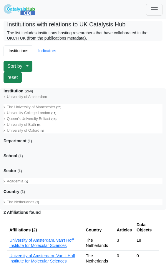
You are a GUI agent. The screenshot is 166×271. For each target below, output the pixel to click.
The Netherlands (20, 202)
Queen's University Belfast (28, 119)
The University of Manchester (31, 107)
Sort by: (16, 66)
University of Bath (21, 125)
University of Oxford (23, 130)
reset (12, 77)
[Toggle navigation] (154, 10)
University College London (28, 113)
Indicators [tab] (47, 50)
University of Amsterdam (27, 97)
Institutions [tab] (18, 50)
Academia (15, 181)
